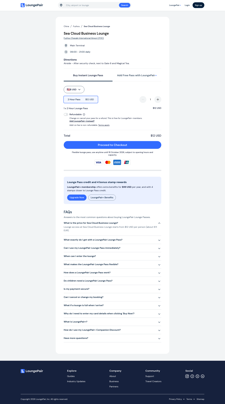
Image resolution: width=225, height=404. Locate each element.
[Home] (38, 5)
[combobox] (92, 5)
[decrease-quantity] (142, 99)
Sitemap (200, 399)
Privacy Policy (175, 399)
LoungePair (175, 5)
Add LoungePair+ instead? (81, 121)
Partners (113, 386)
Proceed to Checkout (128, 145)
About (112, 376)
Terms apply (104, 125)
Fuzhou (76, 26)
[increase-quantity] (157, 99)
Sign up (198, 5)
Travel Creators (153, 381)
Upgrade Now (77, 197)
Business (114, 381)
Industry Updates (76, 381)
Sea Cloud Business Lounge (97, 26)
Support (149, 376)
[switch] (66, 114)
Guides (71, 376)
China (66, 26)
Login (187, 5)
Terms (189, 399)
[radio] (81, 99)
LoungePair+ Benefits (102, 197)
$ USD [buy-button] (74, 89)
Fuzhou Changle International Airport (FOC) (84, 38)
